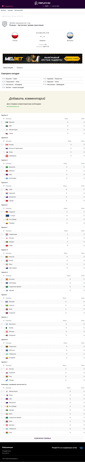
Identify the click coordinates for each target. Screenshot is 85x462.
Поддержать (6, 451)
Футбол (3, 10)
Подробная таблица (42, 438)
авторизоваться (13, 106)
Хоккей (10, 10)
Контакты (5, 453)
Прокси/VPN (18, 10)
